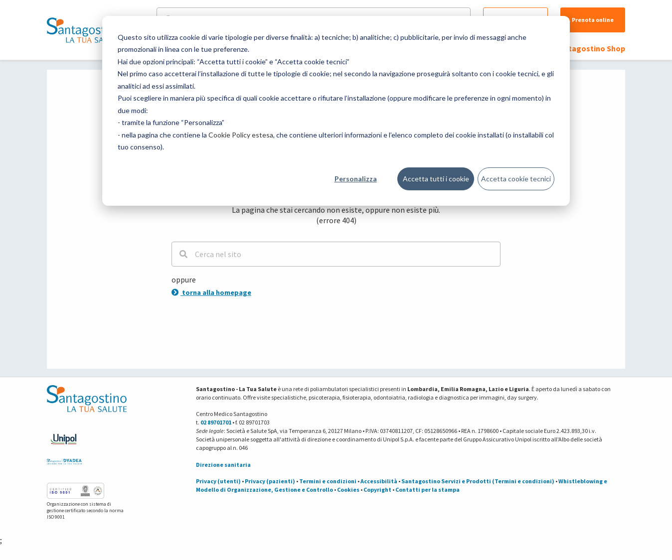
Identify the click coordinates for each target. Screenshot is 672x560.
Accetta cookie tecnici (516, 178)
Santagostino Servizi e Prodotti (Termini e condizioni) (477, 481)
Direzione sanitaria (223, 464)
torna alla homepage (211, 292)
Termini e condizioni (327, 481)
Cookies (348, 489)
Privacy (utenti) (218, 481)
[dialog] (336, 111)
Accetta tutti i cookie (436, 178)
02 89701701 (215, 422)
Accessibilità (378, 481)
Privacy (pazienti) (270, 481)
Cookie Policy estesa (240, 135)
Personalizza (356, 178)
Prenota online (593, 19)
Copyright (377, 489)
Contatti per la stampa (427, 489)
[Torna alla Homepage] (84, 29)
